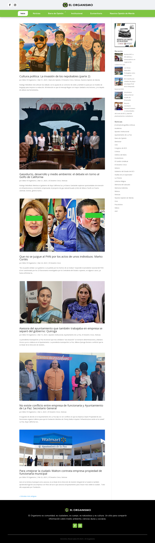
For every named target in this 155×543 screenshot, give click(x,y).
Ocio (116, 201)
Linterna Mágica (120, 181)
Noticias (36, 13)
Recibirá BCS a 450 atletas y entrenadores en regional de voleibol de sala (125, 59)
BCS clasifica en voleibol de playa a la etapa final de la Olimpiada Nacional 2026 (125, 84)
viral (116, 211)
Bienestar (118, 142)
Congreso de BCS (121, 148)
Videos (117, 208)
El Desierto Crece (67, 80)
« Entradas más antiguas (27, 496)
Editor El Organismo (29, 80)
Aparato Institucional (56, 335)
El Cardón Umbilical (121, 161)
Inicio (23, 13)
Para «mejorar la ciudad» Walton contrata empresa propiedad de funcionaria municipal (60, 472)
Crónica (117, 151)
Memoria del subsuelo (122, 185)
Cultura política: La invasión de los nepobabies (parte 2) (54, 76)
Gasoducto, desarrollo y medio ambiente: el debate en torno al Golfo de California (59, 175)
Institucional (77, 13)
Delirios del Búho (121, 155)
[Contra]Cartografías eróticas (125, 125)
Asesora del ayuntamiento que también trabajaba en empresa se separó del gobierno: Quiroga (60, 329)
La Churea (118, 178)
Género (117, 168)
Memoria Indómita (121, 188)
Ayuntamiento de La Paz (72, 335)
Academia (118, 128)
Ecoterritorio (96, 13)
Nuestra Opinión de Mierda (122, 13)
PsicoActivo (119, 205)
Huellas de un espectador (123, 175)
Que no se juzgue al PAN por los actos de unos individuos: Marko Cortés (61, 258)
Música (117, 191)
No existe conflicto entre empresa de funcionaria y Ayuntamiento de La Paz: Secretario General (61, 406)
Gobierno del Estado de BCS (124, 171)
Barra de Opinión (55, 13)
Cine (116, 145)
